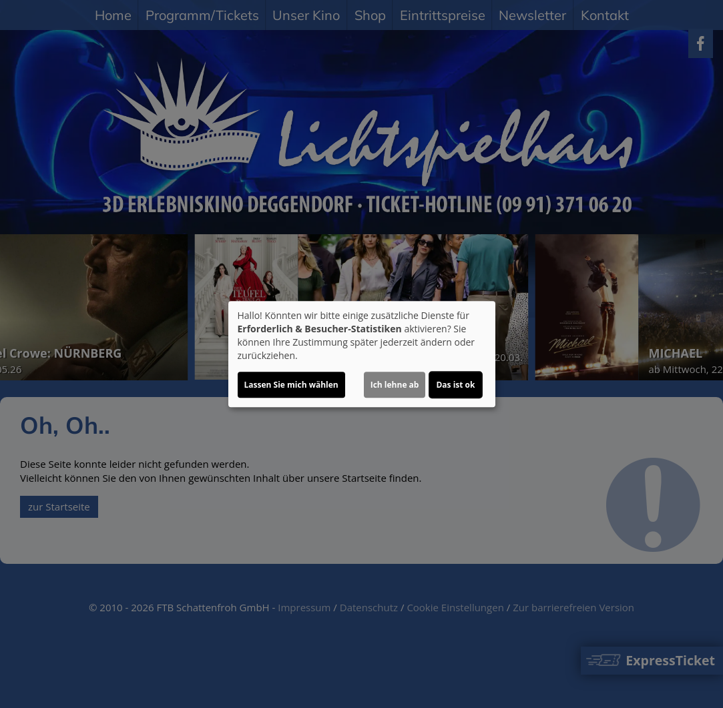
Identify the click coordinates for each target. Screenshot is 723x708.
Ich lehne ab (395, 384)
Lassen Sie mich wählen (291, 384)
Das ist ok (455, 384)
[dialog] (361, 354)
